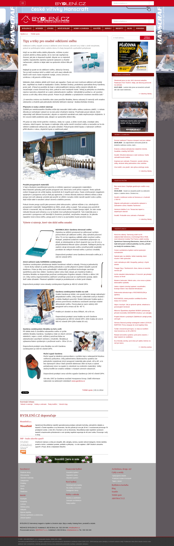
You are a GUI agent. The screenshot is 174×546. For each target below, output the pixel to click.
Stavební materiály (26, 478)
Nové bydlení (71, 482)
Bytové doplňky (25, 512)
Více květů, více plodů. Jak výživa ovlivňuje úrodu (131, 167)
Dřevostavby (24, 475)
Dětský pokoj (24, 507)
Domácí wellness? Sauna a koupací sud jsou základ (132, 140)
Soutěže (115, 492)
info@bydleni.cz (74, 528)
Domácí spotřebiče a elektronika (31, 515)
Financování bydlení (74, 469)
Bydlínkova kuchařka (120, 485)
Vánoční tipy (63, 404)
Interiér (23, 495)
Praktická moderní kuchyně (121, 478)
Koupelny (23, 501)
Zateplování (24, 480)
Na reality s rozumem (73, 488)
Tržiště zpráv (87, 390)
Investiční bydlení (72, 472)
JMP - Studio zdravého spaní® (32, 439)
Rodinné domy (25, 472)
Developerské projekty (74, 485)
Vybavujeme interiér (119, 476)
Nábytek (23, 509)
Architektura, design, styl (121, 469)
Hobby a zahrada (40, 404)
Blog (114, 488)
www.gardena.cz (78, 381)
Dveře (22, 486)
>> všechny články (145, 94)
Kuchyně (23, 499)
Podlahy (23, 483)
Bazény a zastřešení (73, 498)
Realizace (23, 491)
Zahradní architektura (73, 500)
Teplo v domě (117, 481)
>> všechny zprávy (145, 347)
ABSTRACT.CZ (118, 498)
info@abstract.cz (72, 530)
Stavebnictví (25, 469)
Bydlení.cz (24, 34)
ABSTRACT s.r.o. (42, 530)
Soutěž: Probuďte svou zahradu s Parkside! (129, 215)
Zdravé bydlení (25, 518)
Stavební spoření (72, 478)
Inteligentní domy (72, 490)
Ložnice (23, 504)
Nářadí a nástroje (27, 404)
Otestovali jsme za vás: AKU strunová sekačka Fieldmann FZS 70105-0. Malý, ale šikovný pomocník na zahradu (132, 82)
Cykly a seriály (117, 472)
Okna (22, 489)
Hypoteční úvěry (72, 475)
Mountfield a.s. (26, 422)
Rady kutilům (52, 404)
